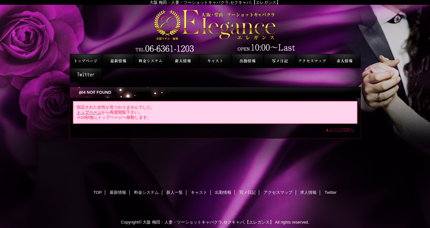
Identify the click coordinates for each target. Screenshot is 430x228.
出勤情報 (247, 61)
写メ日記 (280, 61)
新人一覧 (183, 61)
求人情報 (344, 61)
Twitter (86, 75)
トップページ (89, 112)
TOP (86, 61)
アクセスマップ (312, 61)
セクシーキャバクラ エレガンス (215, 29)
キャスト (215, 61)
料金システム (150, 61)
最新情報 (118, 61)
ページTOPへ (341, 129)
